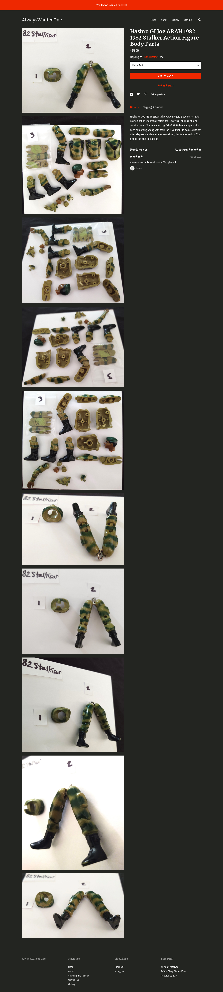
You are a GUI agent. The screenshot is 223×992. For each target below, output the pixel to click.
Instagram (119, 971)
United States (150, 57)
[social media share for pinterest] (145, 94)
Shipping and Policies (78, 975)
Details (134, 107)
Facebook (119, 966)
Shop (153, 20)
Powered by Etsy (169, 975)
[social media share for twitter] (138, 94)
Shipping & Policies (153, 107)
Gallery (175, 20)
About (164, 20)
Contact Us (73, 979)
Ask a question (158, 94)
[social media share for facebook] (131, 94)
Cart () (188, 20)
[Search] (199, 20)
